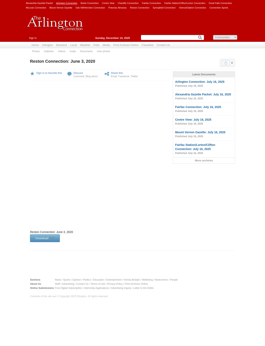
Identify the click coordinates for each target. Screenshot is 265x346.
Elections (61, 45)
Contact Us (163, 45)
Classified (147, 45)
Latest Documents (204, 74)
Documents (86, 51)
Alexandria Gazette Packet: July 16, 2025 (204, 97)
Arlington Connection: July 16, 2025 (204, 84)
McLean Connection (36, 7)
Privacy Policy (115, 283)
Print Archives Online (125, 45)
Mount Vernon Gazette (60, 7)
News (58, 279)
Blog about (92, 76)
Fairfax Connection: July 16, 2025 (204, 109)
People (174, 279)
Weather (85, 45)
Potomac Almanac (117, 7)
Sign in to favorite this (49, 72)
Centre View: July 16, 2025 (204, 122)
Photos (36, 51)
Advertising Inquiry (121, 288)
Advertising (68, 283)
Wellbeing (147, 279)
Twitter (134, 76)
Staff (57, 283)
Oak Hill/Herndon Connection (90, 7)
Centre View (108, 3)
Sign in (33, 38)
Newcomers (161, 279)
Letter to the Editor (143, 288)
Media (106, 45)
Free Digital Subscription (68, 288)
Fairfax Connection (151, 3)
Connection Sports (219, 7)
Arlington (47, 45)
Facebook (123, 76)
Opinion (76, 279)
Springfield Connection (164, 7)
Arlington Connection (66, 3)
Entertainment (114, 279)
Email (114, 76)
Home (35, 45)
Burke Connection (90, 3)
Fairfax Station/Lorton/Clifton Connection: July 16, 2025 (204, 149)
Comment (78, 76)
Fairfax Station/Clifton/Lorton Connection (184, 3)
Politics (87, 279)
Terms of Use (97, 283)
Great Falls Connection (220, 3)
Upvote (226, 63)
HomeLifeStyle (132, 279)
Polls (96, 45)
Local (73, 45)
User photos (103, 51)
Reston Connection (139, 7)
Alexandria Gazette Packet (39, 3)
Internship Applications (96, 288)
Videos (61, 51)
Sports (66, 279)
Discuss (78, 72)
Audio (73, 51)
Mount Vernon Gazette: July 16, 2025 (204, 134)
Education (98, 279)
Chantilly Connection (128, 3)
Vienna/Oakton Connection (192, 7)
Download (44, 238)
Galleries (49, 51)
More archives (204, 160)
